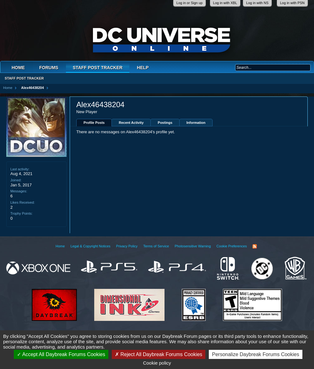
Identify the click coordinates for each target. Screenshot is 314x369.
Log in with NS (257, 3)
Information (196, 122)
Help (143, 67)
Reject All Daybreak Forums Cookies (158, 354)
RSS (254, 246)
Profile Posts (94, 122)
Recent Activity (131, 122)
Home (18, 67)
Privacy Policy (127, 246)
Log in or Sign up (189, 3)
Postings (165, 122)
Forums (48, 67)
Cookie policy (157, 363)
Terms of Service (156, 246)
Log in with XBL (225, 3)
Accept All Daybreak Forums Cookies (61, 354)
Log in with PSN (292, 3)
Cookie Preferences (231, 246)
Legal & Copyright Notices (90, 246)
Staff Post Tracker (97, 67)
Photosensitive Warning (193, 246)
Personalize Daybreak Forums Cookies (255, 354)
